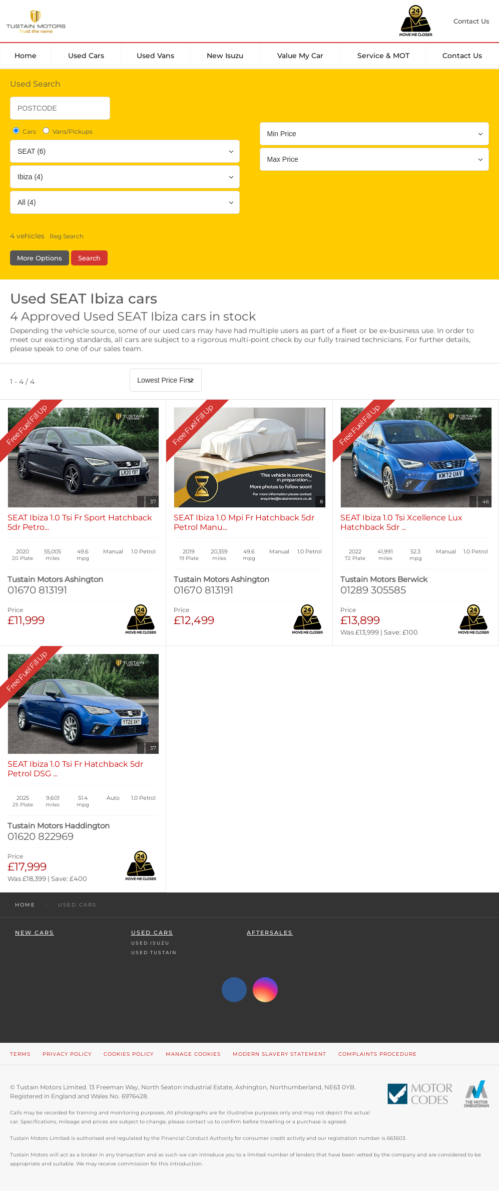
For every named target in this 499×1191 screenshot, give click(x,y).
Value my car (300, 55)
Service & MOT (383, 55)
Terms (20, 1054)
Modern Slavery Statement (279, 1054)
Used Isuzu (150, 943)
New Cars (34, 933)
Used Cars (86, 55)
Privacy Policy (67, 1054)
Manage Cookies (193, 1054)
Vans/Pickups (67, 131)
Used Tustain (154, 952)
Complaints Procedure (377, 1054)
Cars (23, 131)
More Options (39, 258)
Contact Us (462, 55)
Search (89, 258)
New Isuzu (225, 55)
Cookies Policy (129, 1054)
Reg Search (67, 236)
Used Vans (155, 55)
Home (26, 55)
